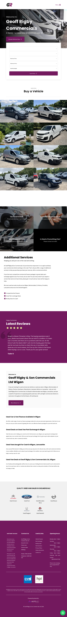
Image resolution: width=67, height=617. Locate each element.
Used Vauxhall (40, 513)
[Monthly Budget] (33, 68)
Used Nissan (53, 501)
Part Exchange (39, 541)
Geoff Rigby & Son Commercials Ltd (9, 5)
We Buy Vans (38, 543)
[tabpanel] (30, 345)
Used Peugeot (27, 513)
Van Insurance (39, 545)
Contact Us (38, 552)
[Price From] (33, 58)
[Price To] (33, 63)
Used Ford (26, 501)
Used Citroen (13, 501)
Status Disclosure (40, 550)
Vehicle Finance (39, 539)
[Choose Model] (33, 54)
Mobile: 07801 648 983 (26, 553)
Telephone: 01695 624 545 (26, 556)
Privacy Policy (39, 548)
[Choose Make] (33, 49)
